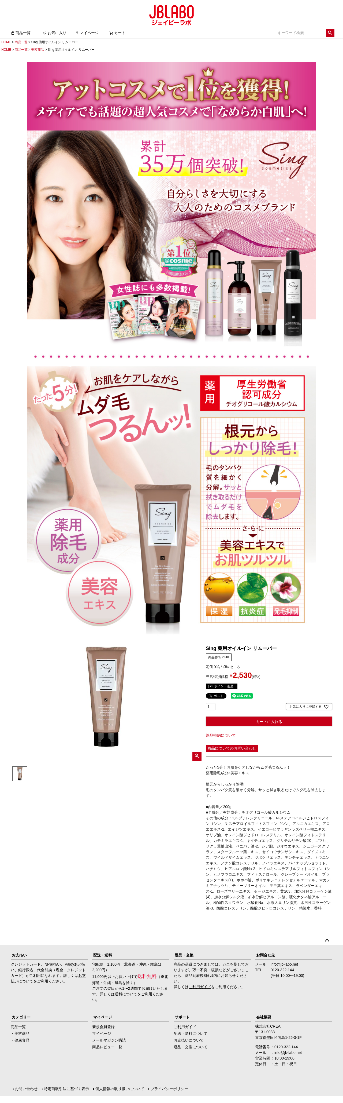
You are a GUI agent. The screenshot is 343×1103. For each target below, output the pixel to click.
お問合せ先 (265, 955)
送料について (126, 994)
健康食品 (21, 1040)
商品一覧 (21, 33)
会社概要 (263, 1017)
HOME (6, 42)
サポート (182, 1017)
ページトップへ (327, 940)
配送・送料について (190, 1033)
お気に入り (54, 33)
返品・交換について (190, 1047)
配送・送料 (102, 955)
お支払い (19, 955)
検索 (330, 33)
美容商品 (37, 50)
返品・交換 (184, 955)
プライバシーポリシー (169, 1089)
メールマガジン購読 (109, 1040)
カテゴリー (21, 1017)
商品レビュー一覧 (107, 1047)
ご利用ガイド (200, 987)
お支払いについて (189, 1040)
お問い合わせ (26, 1089)
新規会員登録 (103, 1027)
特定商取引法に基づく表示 (66, 1089)
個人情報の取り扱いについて (119, 1089)
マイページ (87, 33)
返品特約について (221, 735)
